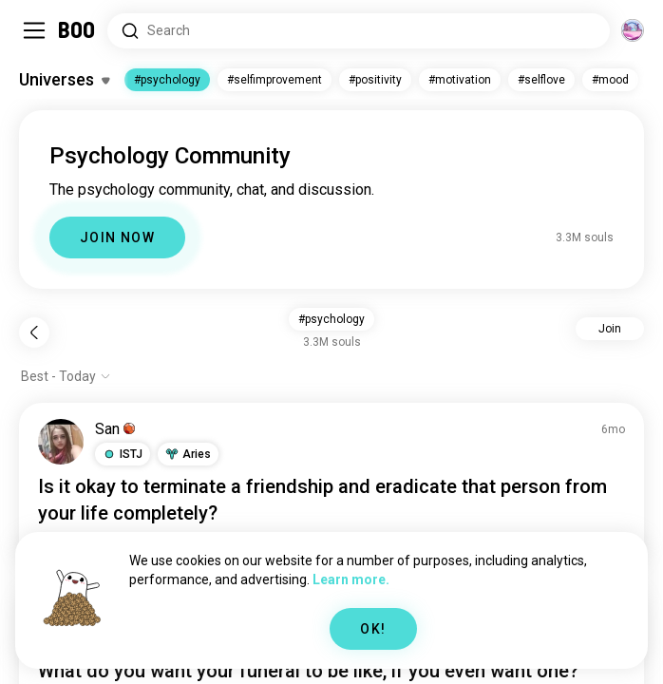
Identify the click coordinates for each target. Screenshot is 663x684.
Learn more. (351, 579)
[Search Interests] (358, 30)
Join (609, 328)
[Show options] (66, 376)
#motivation (459, 79)
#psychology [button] (331, 319)
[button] (122, 454)
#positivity (375, 79)
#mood (610, 79)
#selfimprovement (274, 79)
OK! (373, 628)
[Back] (34, 332)
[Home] (77, 30)
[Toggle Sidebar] (34, 30)
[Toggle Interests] (64, 79)
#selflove (541, 79)
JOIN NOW (117, 237)
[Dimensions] (632, 30)
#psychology (167, 79)
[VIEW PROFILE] (61, 442)
